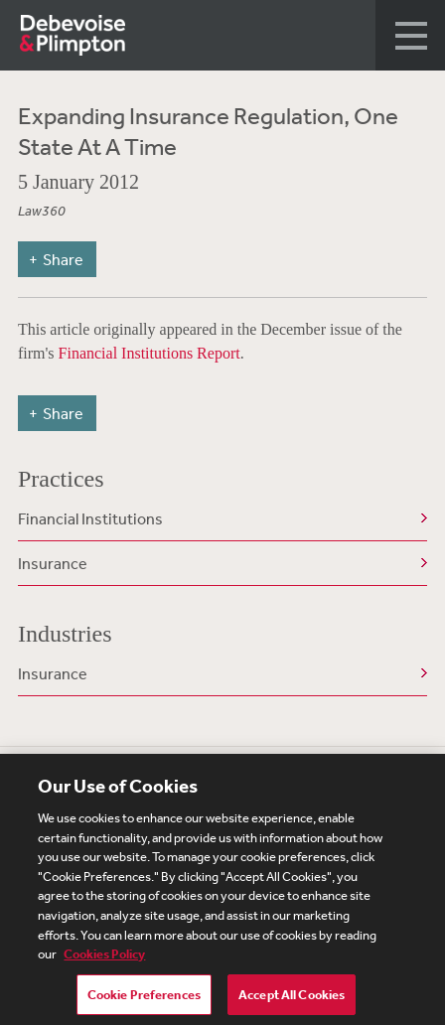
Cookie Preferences (144, 999)
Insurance (52, 563)
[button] (410, 35)
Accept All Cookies (291, 999)
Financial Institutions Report (149, 353)
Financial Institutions (90, 518)
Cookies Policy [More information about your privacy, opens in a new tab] (104, 959)
